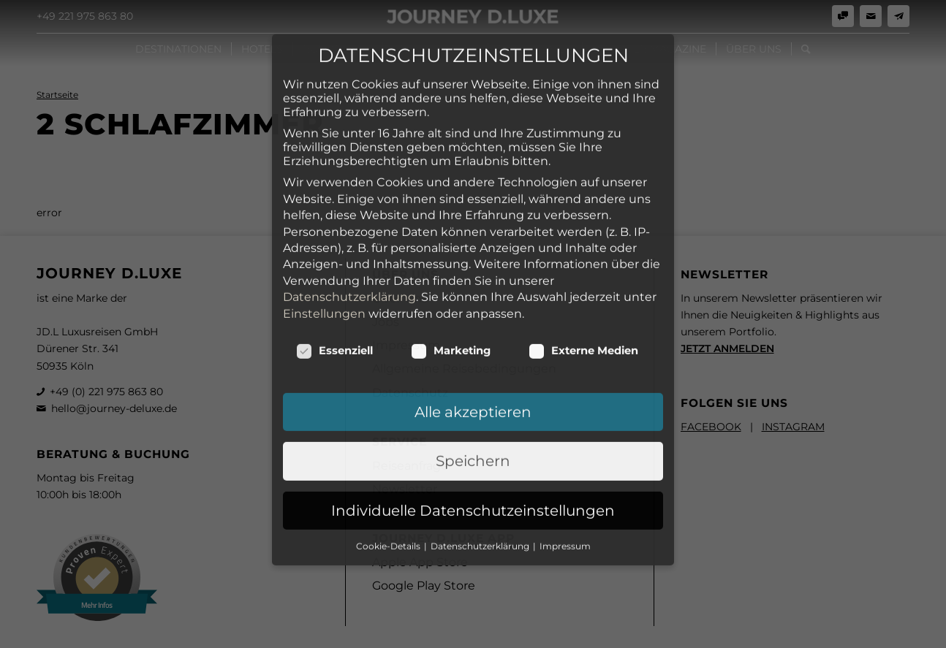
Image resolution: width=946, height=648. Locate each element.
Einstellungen (324, 192)
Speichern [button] (473, 340)
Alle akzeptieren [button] (473, 291)
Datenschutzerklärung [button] (481, 425)
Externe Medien (583, 230)
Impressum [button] (565, 425)
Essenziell (334, 230)
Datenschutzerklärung (349, 176)
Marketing (451, 230)
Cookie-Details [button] (389, 425)
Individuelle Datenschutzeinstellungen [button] (473, 390)
